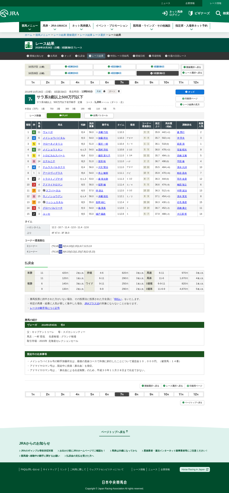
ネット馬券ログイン (172, 13)
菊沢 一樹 (103, 144)
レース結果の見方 (190, 104)
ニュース (165, 3)
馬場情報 (155, 56)
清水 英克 (182, 196)
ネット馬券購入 (81, 27)
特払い (118, 299)
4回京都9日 (114, 73)
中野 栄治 (182, 190)
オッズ (66, 56)
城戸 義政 (101, 214)
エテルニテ (49, 161)
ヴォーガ (48, 132)
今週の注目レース (175, 56)
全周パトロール (99, 115)
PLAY (64, 115)
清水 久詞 (182, 167)
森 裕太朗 (103, 179)
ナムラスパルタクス (54, 167)
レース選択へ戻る (192, 73)
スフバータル (53, 190)
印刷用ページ (190, 98)
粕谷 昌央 (182, 173)
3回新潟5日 (157, 66)
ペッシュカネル (54, 202)
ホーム (28, 34)
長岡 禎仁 (101, 202)
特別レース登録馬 (118, 56)
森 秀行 (181, 132)
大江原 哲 (182, 214)
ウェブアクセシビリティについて (106, 469)
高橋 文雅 (182, 155)
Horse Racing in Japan (194, 469)
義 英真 (102, 208)
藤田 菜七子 (104, 155)
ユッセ (46, 213)
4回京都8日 (114, 66)
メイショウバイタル (54, 137)
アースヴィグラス (53, 172)
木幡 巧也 (103, 132)
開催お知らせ (35, 56)
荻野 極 (102, 184)
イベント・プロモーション (112, 27)
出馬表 (52, 56)
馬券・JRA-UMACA (55, 27)
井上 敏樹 (103, 173)
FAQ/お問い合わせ (30, 469)
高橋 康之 (182, 208)
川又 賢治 (103, 167)
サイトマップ (50, 469)
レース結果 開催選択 (65, 34)
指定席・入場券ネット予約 (191, 27)
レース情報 (215, 3)
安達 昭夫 (182, 149)
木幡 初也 (103, 196)
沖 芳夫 (181, 138)
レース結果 (96, 56)
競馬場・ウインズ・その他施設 (151, 27)
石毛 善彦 (182, 202)
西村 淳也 (103, 149)
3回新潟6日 (157, 73)
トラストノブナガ (53, 178)
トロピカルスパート (54, 155)
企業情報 (190, 3)
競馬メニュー (30, 27)
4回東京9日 (71, 73)
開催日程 (139, 56)
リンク (63, 469)
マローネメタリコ (53, 143)
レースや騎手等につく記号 (45, 308)
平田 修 (181, 161)
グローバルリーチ (53, 208)
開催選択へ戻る (192, 67)
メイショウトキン (53, 149)
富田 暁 (102, 161)
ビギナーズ (199, 13)
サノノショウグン (53, 196)
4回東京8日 (71, 66)
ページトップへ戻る (192, 403)
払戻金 (80, 56)
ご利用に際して (78, 469)
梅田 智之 (182, 184)
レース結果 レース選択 (93, 34)
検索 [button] (222, 13)
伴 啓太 (99, 190)
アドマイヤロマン (53, 184)
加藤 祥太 (103, 138)
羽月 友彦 (182, 179)
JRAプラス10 (92, 303)
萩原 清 (181, 144)
